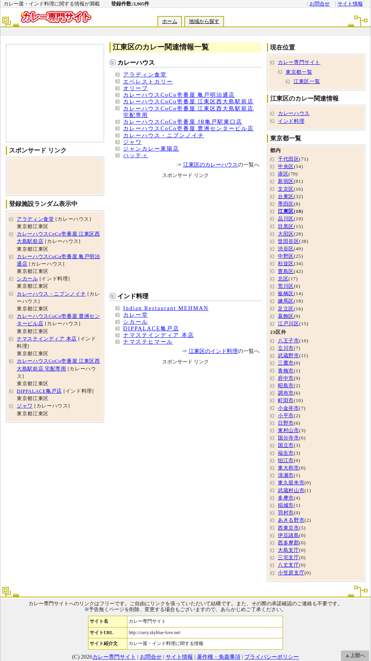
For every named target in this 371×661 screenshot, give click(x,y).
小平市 (286, 415)
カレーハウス (136, 62)
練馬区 (286, 301)
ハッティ (135, 155)
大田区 (286, 234)
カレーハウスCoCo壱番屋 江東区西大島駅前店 (188, 101)
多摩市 (286, 498)
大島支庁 (288, 550)
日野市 (286, 423)
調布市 (286, 393)
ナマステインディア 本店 (158, 335)
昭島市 (286, 385)
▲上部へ (355, 655)
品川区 (286, 219)
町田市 (286, 400)
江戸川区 (288, 323)
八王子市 (288, 341)
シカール (135, 322)
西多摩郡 (288, 543)
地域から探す (204, 21)
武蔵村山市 (291, 490)
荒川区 (286, 286)
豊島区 (286, 271)
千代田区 (288, 159)
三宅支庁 (288, 557)
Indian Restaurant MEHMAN (165, 308)
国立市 (286, 445)
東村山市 (288, 430)
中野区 (286, 256)
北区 (283, 279)
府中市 (286, 378)
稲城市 (286, 505)
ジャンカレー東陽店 (151, 148)
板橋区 (286, 293)
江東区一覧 (306, 81)
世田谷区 (288, 241)
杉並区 (286, 263)
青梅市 (286, 371)
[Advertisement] (55, 93)
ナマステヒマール (148, 341)
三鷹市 (286, 363)
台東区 (286, 196)
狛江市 (286, 460)
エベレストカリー (148, 81)
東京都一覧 (299, 72)
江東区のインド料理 (213, 351)
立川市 (286, 348)
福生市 (286, 453)
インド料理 (132, 296)
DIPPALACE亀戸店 (151, 328)
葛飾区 (286, 316)
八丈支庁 (288, 565)
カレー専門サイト (299, 62)
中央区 (286, 166)
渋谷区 (286, 249)
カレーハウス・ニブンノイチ (163, 135)
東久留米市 (291, 483)
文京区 (286, 189)
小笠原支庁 (291, 573)
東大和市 (288, 468)
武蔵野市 (288, 355)
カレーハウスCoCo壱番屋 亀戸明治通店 (179, 95)
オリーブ (135, 88)
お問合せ (319, 4)
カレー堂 (135, 315)
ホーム (169, 21)
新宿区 (286, 181)
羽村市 (286, 513)
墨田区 (286, 204)
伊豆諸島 (288, 535)
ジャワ (132, 142)
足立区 (286, 309)
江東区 (286, 211)
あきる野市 (291, 520)
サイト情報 (350, 4)
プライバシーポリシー (271, 657)
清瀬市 (286, 475)
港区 (283, 174)
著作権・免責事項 (218, 657)
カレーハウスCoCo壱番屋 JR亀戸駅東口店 (182, 122)
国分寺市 (288, 438)
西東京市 (288, 528)
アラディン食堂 (145, 74)
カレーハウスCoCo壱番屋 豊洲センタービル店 (188, 128)
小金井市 (288, 408)
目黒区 (286, 226)
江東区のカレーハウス (210, 164)
